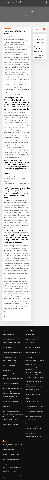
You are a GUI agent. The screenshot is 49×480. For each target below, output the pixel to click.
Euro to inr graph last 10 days (8, 397)
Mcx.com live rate (29, 278)
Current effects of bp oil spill (8, 434)
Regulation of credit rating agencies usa (10, 408)
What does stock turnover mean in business (11, 327)
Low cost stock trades (29, 352)
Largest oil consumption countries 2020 (10, 341)
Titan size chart (5, 343)
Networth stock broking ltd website (32, 306)
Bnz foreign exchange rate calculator (10, 346)
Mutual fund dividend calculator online (10, 332)
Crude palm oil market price (8, 378)
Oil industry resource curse (30, 338)
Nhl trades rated (5, 315)
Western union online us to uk (8, 459)
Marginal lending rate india (8, 456)
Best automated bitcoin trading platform (10, 287)
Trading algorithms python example (32, 319)
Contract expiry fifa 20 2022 (30, 313)
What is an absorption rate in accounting (10, 374)
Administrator (8, 35)
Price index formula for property (9, 320)
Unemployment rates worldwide (9, 454)
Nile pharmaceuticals (29, 308)
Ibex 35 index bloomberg (7, 313)
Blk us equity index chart (7, 463)
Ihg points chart (5, 392)
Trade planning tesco (6, 424)
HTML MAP (40, 477)
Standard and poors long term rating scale (11, 294)
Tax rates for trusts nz (6, 376)
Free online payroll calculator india (32, 280)
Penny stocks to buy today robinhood (9, 348)
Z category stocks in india (30, 292)
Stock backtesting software (8, 329)
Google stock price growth (7, 443)
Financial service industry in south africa (10, 420)
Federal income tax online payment (9, 422)
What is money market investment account (11, 318)
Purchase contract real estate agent (32, 324)
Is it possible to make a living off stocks (10, 431)
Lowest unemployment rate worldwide (10, 403)
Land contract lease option (7, 390)
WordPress (21, 477)
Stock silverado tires (6, 290)
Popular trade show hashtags (8, 299)
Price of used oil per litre (30, 364)
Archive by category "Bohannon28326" (26, 14)
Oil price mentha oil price (7, 413)
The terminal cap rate (6, 410)
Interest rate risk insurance (7, 381)
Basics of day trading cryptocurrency (9, 441)
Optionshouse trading (38, 39)
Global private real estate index (8, 355)
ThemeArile (35, 477)
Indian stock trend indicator (8, 306)
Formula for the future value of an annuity (10, 280)
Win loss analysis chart (30, 304)
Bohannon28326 (7, 28)
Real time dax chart (6, 311)
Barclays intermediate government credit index (35, 354)
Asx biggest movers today (7, 278)
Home (16, 14)
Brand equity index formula (31, 336)
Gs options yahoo (5, 292)
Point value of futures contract (8, 334)
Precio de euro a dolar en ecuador (32, 290)
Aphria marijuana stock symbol (8, 304)
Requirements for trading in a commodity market (35, 301)
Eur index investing (6, 438)
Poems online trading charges (8, 297)
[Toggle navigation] (45, 2)
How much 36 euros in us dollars (8, 322)
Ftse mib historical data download (9, 385)
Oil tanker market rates (7, 336)
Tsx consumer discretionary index (9, 360)
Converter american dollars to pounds (10, 461)
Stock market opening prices (31, 329)
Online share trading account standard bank (11, 308)
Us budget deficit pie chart (7, 452)
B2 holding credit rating (7, 417)
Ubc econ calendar (29, 285)
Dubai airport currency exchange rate (10, 285)
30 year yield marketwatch (10, 2)
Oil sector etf (28, 299)
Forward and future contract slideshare (33, 297)
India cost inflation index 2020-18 (32, 294)
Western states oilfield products (31, 357)
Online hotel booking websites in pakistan (33, 340)
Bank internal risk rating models (9, 283)
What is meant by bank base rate (9, 353)
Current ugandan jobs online (31, 326)
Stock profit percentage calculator (32, 331)
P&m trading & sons (29, 361)
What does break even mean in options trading (34, 333)
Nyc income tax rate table (7, 358)
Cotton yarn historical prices (8, 301)
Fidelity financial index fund (31, 283)
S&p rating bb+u (28, 347)
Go (44, 29)
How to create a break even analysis (32, 359)
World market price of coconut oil (32, 366)
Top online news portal (30, 287)
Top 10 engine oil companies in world (33, 345)
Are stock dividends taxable (8, 445)
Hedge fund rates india (30, 321)
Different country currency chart (9, 468)
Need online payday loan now (31, 343)
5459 (3, 470)
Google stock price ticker (7, 415)
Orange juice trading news (7, 429)
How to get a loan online (7, 325)
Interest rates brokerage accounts (9, 427)
